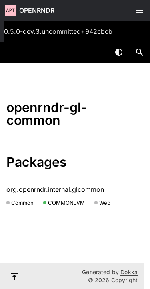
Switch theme (118, 52)
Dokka (129, 272)
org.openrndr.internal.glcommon (55, 189)
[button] (139, 52)
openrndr (36, 10)
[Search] (139, 52)
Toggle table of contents (139, 10)
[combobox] (98, 52)
